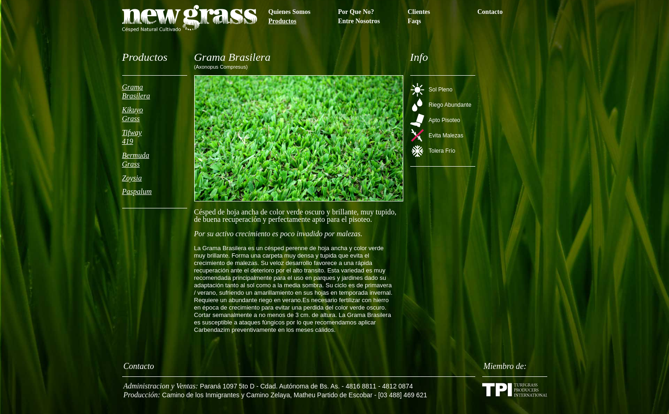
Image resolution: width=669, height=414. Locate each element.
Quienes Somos (290, 11)
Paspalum (137, 191)
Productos (282, 21)
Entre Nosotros (359, 21)
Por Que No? (356, 11)
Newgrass (189, 18)
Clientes (419, 11)
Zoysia (132, 178)
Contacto (490, 11)
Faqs (414, 21)
